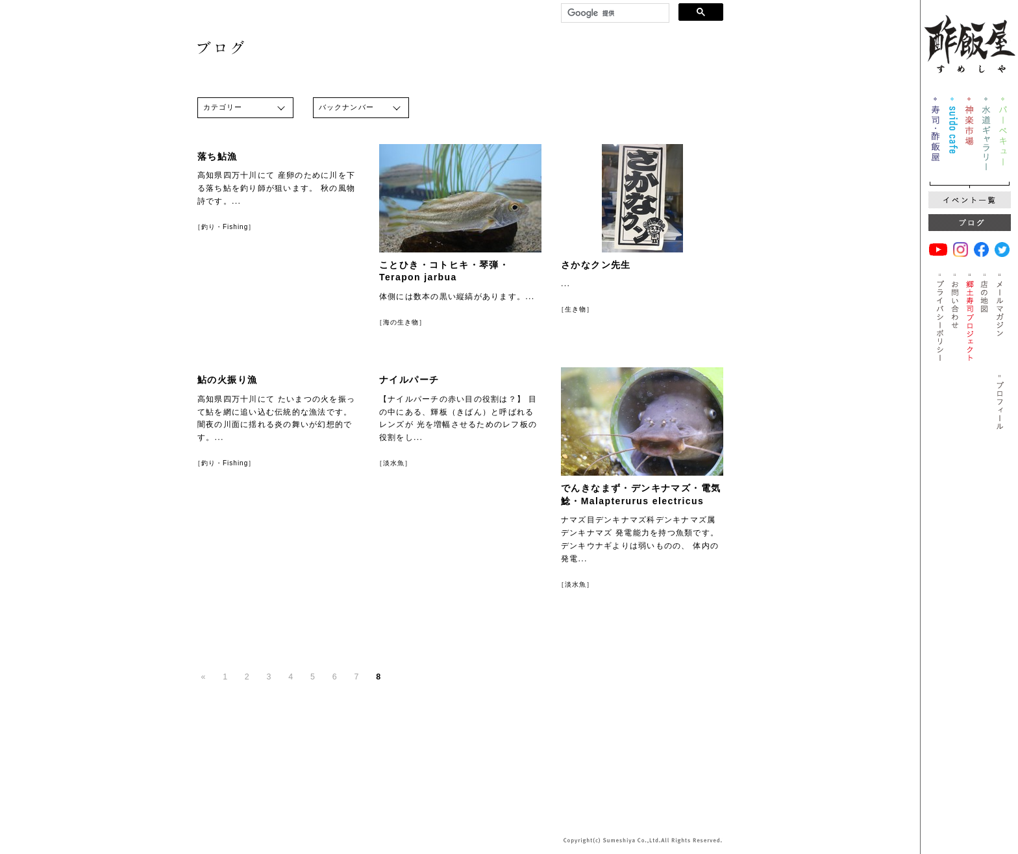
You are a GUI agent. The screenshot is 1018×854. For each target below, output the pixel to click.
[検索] (613, 13)
